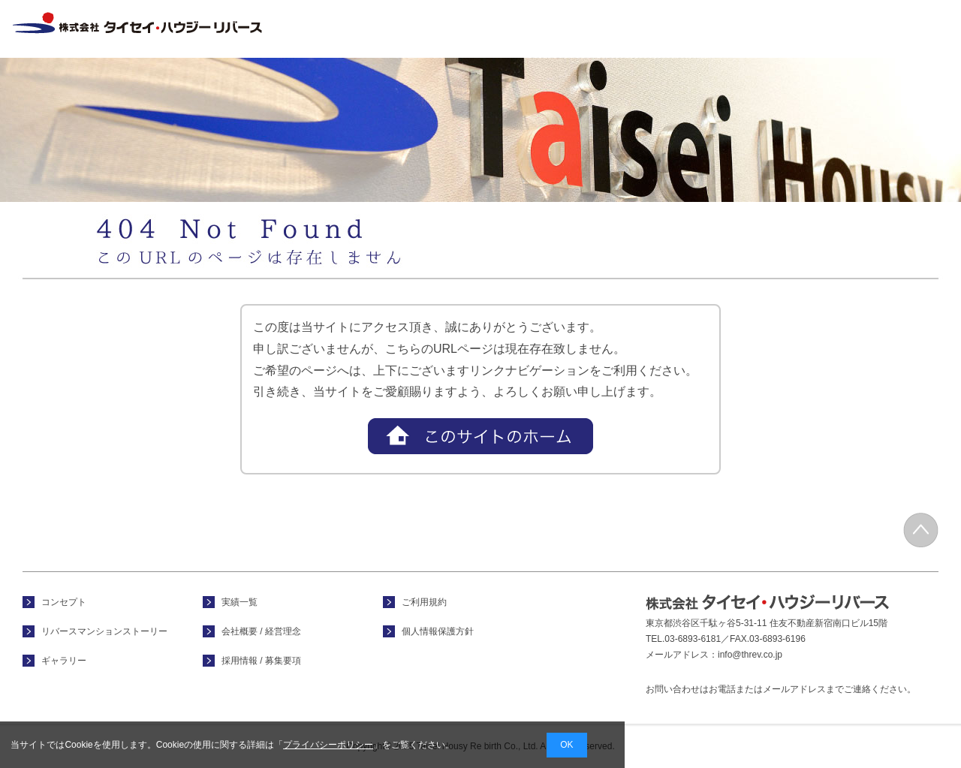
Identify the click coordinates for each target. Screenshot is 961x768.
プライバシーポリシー (328, 744)
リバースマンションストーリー (104, 631)
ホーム (421, 28)
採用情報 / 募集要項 (914, 28)
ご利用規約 (424, 602)
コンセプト (521, 28)
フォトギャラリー (620, 28)
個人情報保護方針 (438, 631)
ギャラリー (63, 660)
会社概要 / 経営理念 (818, 28)
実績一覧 (719, 28)
